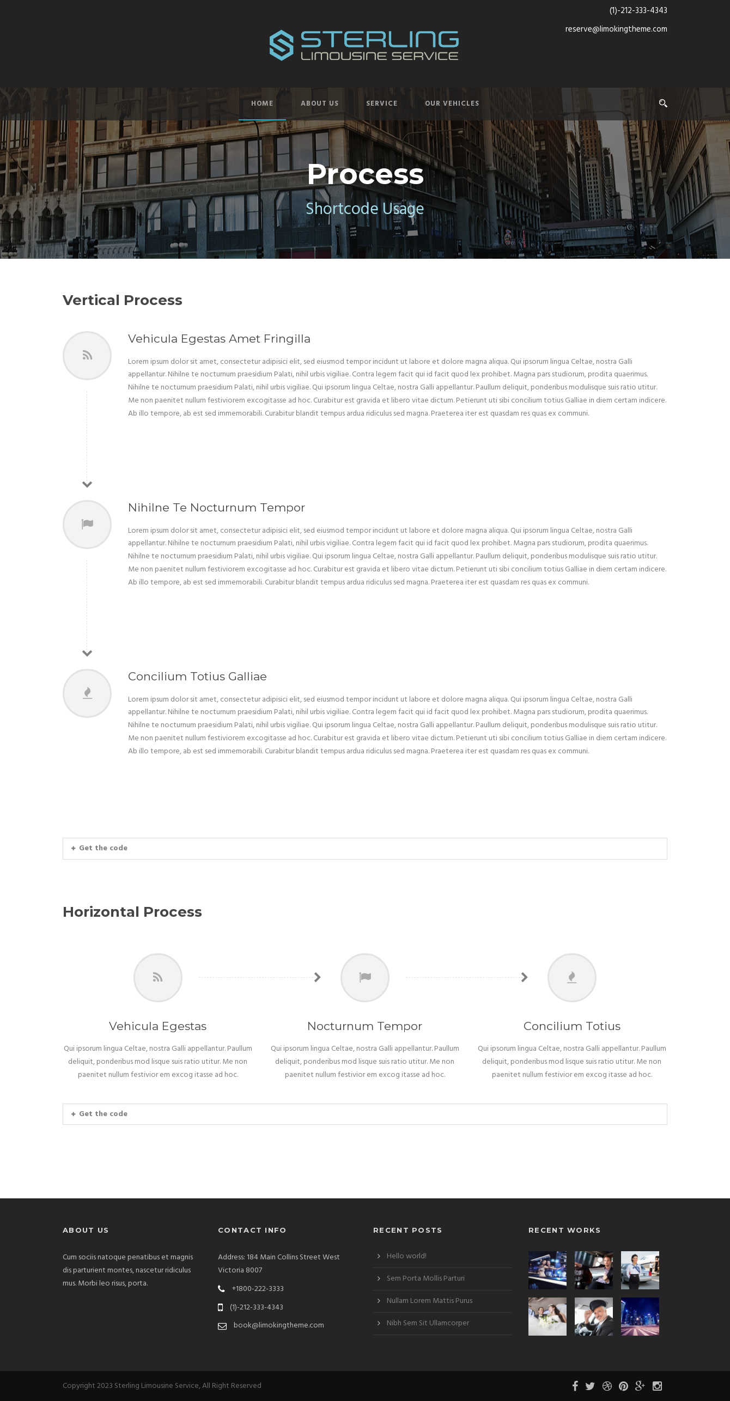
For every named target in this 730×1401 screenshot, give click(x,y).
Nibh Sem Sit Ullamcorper (428, 1323)
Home (262, 103)
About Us (320, 103)
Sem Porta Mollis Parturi (426, 1278)
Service (382, 103)
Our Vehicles (452, 103)
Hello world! (407, 1256)
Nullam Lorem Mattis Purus (429, 1301)
